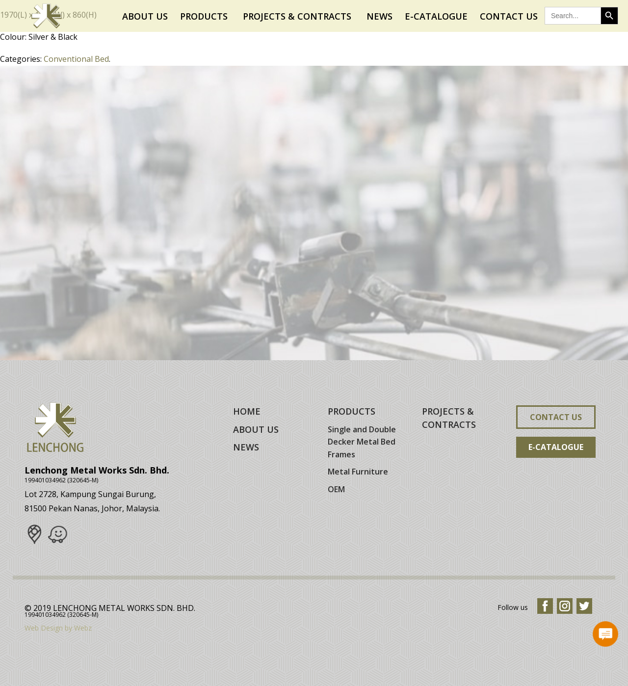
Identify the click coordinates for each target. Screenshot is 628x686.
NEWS (246, 447)
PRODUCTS (351, 411)
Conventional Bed (76, 58)
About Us (145, 16)
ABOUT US (256, 429)
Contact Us (509, 16)
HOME (247, 411)
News (379, 16)
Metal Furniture (358, 471)
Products (205, 16)
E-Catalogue (436, 16)
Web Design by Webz (58, 628)
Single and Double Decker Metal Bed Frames (362, 442)
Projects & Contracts (298, 16)
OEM (336, 489)
